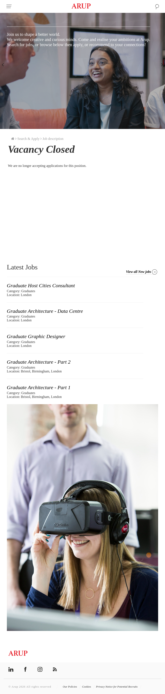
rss (54, 669)
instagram (40, 669)
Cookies (88, 686)
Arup (81, 6)
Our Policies (72, 686)
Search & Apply (28, 139)
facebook (25, 669)
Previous (4, 64)
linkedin (10, 669)
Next (160, 64)
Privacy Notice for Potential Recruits (119, 686)
